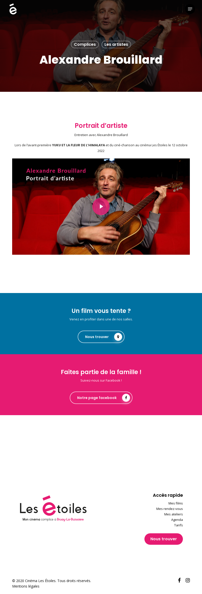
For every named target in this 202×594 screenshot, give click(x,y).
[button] (190, 8)
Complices (85, 44)
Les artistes (116, 44)
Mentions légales (25, 586)
